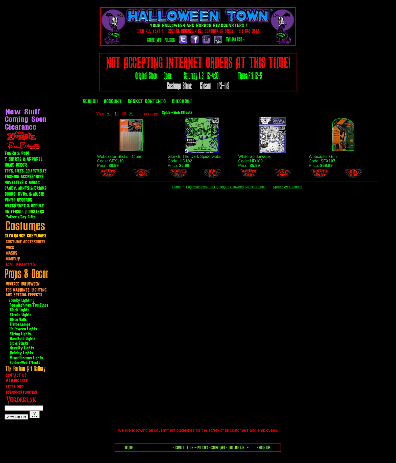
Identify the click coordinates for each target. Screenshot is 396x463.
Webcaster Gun (323, 156)
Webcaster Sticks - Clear (119, 156)
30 (131, 113)
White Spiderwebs (254, 156)
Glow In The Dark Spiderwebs (194, 156)
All (109, 113)
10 (116, 113)
